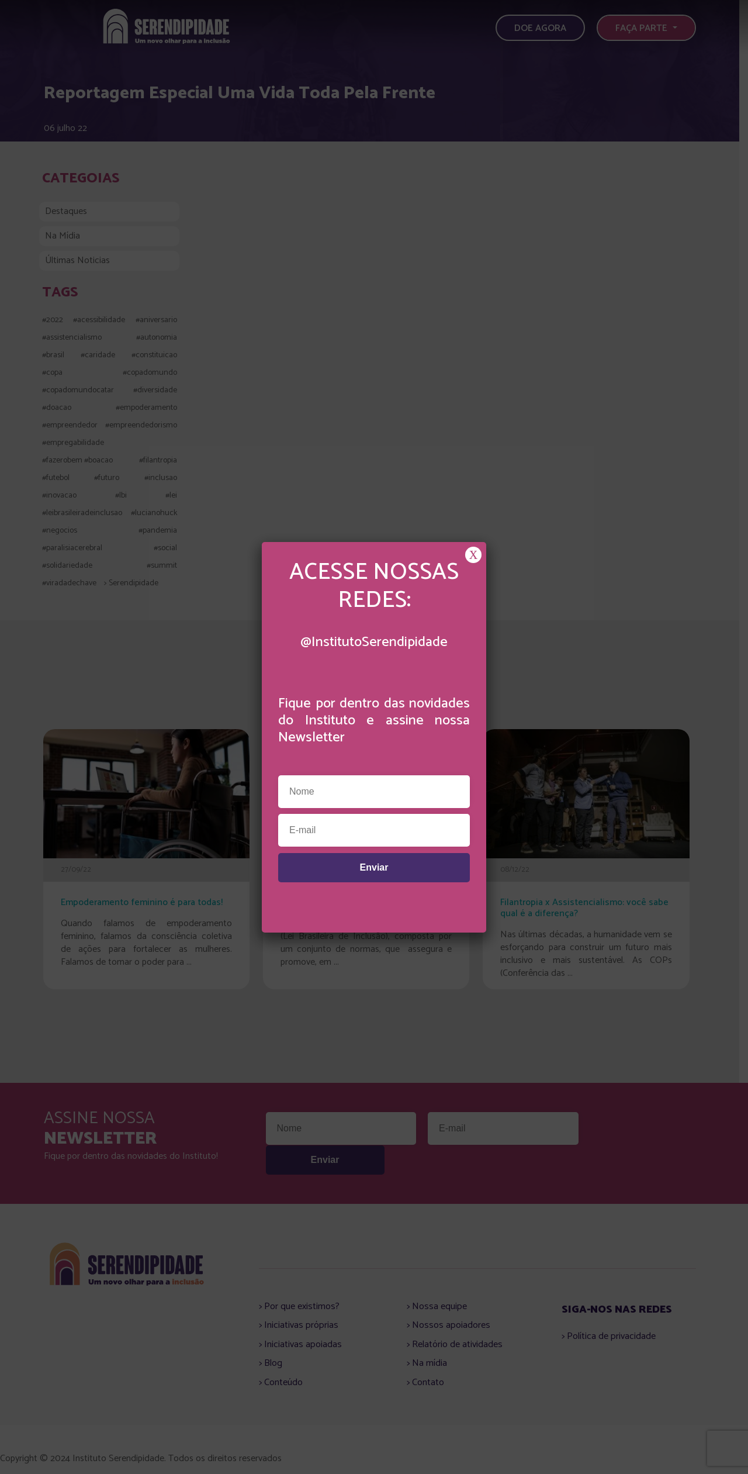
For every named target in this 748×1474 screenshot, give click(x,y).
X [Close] (473, 554)
